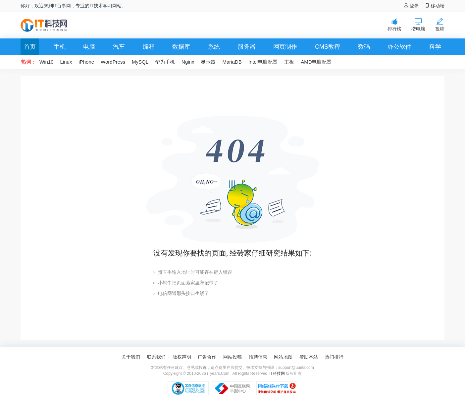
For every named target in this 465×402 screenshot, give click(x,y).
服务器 (247, 46)
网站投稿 (232, 357)
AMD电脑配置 (316, 62)
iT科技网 (277, 373)
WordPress (113, 62)
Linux (66, 62)
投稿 (439, 24)
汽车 (119, 46)
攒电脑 (418, 24)
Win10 (46, 62)
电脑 (89, 46)
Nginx (187, 62)
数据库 (181, 46)
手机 (60, 46)
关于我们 (131, 357)
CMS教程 (327, 46)
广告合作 (207, 357)
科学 (435, 46)
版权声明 (182, 357)
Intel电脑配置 (263, 62)
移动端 (434, 5)
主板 (289, 62)
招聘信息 (258, 357)
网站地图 (283, 357)
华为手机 (165, 62)
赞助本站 (308, 357)
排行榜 (394, 24)
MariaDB (231, 62)
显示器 (208, 62)
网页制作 (285, 46)
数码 (364, 46)
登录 (411, 5)
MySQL (140, 62)
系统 (214, 46)
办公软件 (399, 46)
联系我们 (156, 357)
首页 (30, 46)
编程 (149, 46)
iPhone (86, 62)
